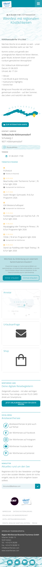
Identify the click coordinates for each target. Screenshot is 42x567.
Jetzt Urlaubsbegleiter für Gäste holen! (21, 403)
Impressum (6, 511)
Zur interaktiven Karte (15, 124)
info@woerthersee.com (10, 548)
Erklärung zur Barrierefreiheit (15, 515)
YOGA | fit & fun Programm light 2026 (19, 237)
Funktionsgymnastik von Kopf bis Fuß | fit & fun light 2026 (21, 216)
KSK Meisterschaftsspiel (14, 206)
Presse (34, 523)
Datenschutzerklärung (22, 511)
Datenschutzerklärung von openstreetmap (21, 272)
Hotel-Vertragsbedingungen (14, 519)
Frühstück (11, 171)
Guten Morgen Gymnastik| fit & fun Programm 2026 (18, 195)
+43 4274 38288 (11, 542)
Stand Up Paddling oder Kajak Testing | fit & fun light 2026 (21, 248)
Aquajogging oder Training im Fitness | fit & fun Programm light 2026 (21, 227)
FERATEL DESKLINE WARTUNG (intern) (16, 523)
